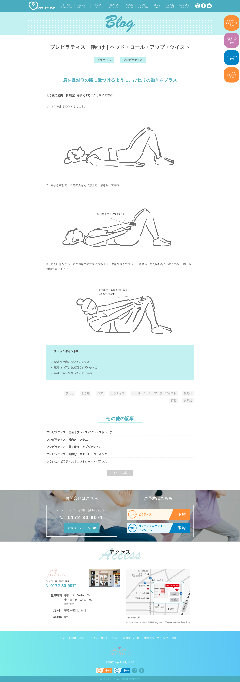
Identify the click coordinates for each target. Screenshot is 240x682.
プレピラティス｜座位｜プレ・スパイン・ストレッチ (79, 432)
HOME (62, 638)
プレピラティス (133, 59)
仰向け (188, 393)
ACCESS (184, 6)
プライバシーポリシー (169, 638)
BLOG (157, 6)
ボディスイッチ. (109, 679)
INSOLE (128, 6)
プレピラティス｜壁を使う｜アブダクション (73, 446)
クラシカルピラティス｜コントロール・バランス (76, 461)
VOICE (169, 6)
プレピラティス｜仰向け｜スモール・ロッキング (76, 454)
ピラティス (104, 59)
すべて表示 (120, 472)
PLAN (98, 6)
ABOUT (82, 6)
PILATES (114, 6)
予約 (231, 23)
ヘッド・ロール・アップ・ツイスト (154, 393)
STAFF (143, 6)
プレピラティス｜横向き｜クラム (67, 439)
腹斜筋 (188, 400)
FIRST (66, 6)
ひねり (70, 393)
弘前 (173, 400)
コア (100, 393)
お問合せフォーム (78, 528)
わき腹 (86, 393)
